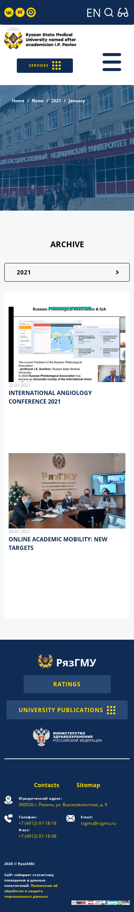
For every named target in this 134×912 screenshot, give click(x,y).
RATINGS (67, 684)
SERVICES (45, 65)
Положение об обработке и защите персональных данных (31, 891)
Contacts (46, 785)
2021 (56, 101)
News (38, 101)
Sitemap (88, 785)
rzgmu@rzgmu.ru (98, 820)
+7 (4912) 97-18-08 (37, 833)
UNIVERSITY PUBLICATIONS (67, 709)
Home (18, 101)
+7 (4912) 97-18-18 (37, 820)
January (77, 101)
